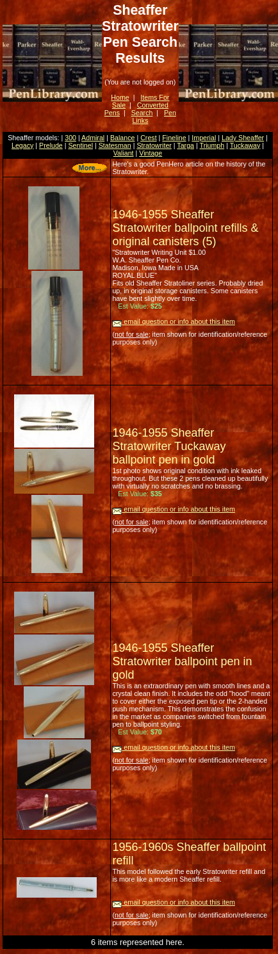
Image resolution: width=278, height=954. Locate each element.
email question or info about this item (173, 321)
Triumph (212, 145)
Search (142, 113)
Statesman (115, 145)
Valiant (123, 153)
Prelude (51, 145)
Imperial (204, 137)
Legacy (22, 145)
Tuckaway (245, 145)
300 (70, 137)
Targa (185, 145)
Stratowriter (153, 145)
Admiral (92, 137)
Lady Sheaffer (243, 137)
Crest (148, 137)
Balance (122, 137)
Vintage (150, 153)
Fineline (174, 137)
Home (120, 97)
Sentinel (81, 145)
